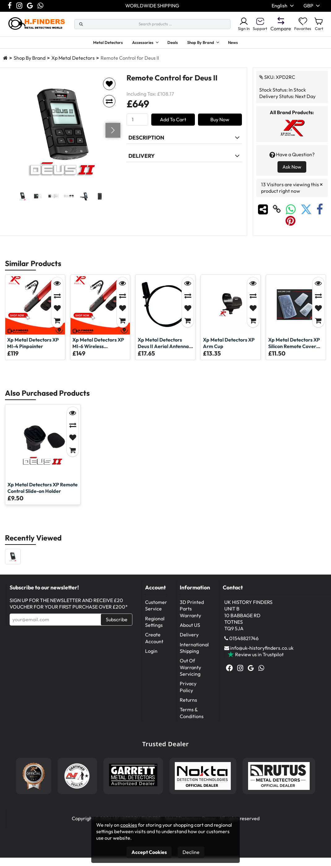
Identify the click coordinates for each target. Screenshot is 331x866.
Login (151, 654)
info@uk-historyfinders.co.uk (262, 651)
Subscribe (116, 622)
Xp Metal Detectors (73, 61)
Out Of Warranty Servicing (190, 670)
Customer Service (156, 608)
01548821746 (244, 641)
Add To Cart (173, 122)
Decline (191, 852)
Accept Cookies (149, 852)
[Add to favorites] (109, 86)
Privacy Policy (188, 689)
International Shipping (194, 650)
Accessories (139, 43)
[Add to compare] (109, 104)
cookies (128, 825)
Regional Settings (155, 624)
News (245, 43)
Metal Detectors (98, 43)
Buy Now (219, 122)
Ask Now (291, 169)
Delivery (189, 637)
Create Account (154, 640)
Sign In (234, 24)
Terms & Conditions (192, 715)
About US (190, 628)
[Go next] (112, 133)
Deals (175, 43)
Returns (188, 703)
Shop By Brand (207, 43)
